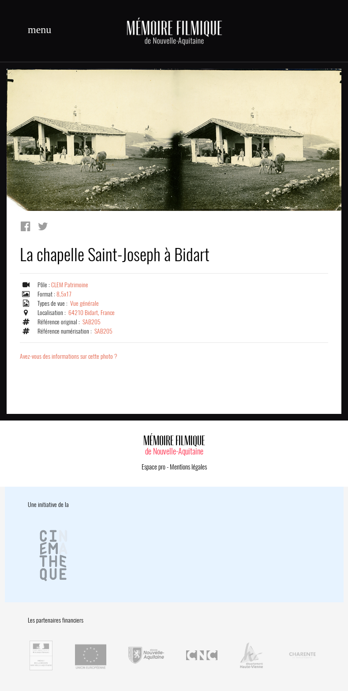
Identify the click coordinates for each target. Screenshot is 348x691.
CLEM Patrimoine (69, 285)
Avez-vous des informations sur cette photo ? (68, 356)
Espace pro (153, 466)
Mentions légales (188, 466)
